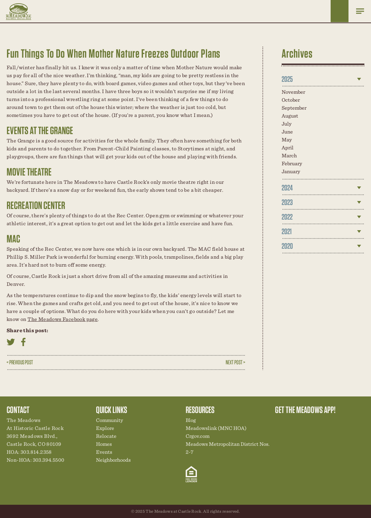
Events (104, 452)
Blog (191, 420)
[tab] (323, 79)
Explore (105, 428)
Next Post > (235, 362)
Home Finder (339, 11)
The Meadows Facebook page (62, 319)
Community (109, 420)
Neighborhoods (113, 460)
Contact (337, 422)
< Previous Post (20, 362)
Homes (104, 444)
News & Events (325, 422)
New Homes (314, 422)
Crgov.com (197, 436)
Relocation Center (292, 422)
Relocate (106, 436)
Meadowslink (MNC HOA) (216, 428)
